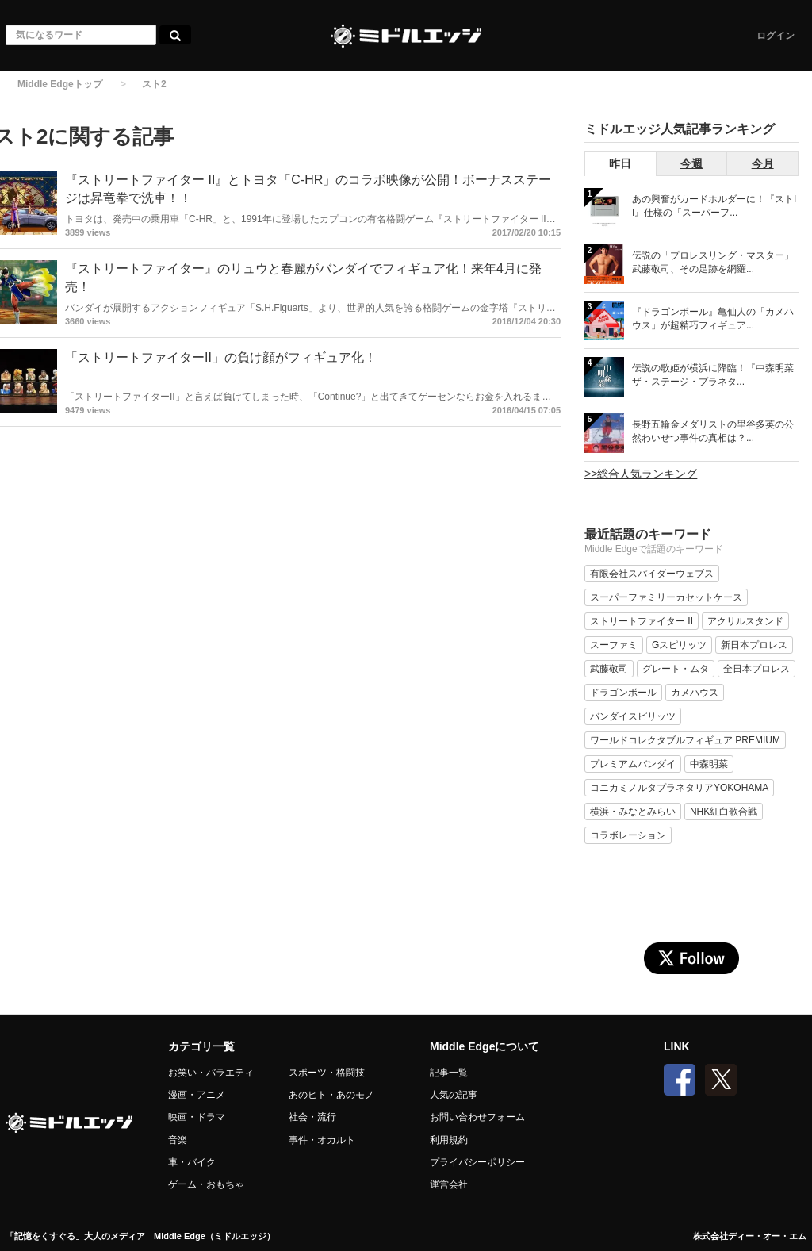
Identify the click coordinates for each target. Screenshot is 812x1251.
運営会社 (449, 1184)
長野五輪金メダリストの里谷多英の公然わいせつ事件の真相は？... (713, 431)
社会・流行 (312, 1116)
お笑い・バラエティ (211, 1072)
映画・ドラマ (196, 1116)
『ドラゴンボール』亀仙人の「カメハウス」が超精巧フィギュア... (713, 318)
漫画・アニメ (196, 1094)
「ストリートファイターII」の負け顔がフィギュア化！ (221, 357)
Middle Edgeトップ (59, 84)
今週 (691, 163)
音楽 (177, 1139)
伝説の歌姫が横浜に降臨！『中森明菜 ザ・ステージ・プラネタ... (713, 375)
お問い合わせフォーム (477, 1116)
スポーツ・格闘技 (327, 1072)
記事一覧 (449, 1072)
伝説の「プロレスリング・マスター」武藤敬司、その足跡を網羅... (713, 262)
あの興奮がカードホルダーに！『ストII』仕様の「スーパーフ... (714, 206)
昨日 (620, 163)
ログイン (775, 35)
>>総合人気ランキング (640, 473)
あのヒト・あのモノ (331, 1094)
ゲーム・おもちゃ (206, 1184)
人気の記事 (453, 1094)
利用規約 (449, 1139)
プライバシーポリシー (477, 1162)
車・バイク (192, 1162)
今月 (763, 163)
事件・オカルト (322, 1139)
